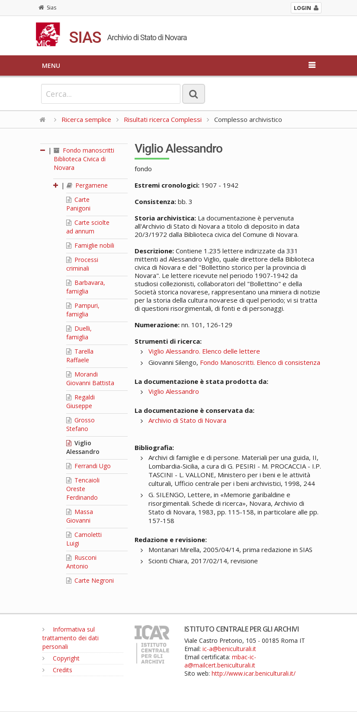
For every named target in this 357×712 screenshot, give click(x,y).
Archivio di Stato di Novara (187, 420)
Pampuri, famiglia (83, 309)
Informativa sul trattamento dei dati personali (70, 638)
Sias (47, 7)
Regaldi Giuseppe (80, 401)
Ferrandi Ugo (88, 466)
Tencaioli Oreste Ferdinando (83, 488)
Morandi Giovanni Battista (90, 378)
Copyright (61, 658)
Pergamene (87, 185)
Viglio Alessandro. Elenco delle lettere (204, 351)
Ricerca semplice (86, 119)
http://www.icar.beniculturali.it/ (254, 673)
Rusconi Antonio (81, 561)
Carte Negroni (90, 580)
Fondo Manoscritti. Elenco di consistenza (260, 362)
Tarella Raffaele (79, 355)
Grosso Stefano (80, 424)
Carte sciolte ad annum (87, 226)
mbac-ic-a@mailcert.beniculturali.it (220, 661)
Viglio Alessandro (83, 447)
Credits (57, 670)
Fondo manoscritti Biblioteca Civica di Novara (84, 159)
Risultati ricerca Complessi (163, 119)
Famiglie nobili (90, 245)
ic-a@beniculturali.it (229, 649)
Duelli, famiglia (79, 332)
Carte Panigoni (78, 203)
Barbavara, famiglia (85, 286)
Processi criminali (82, 263)
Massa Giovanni (79, 516)
